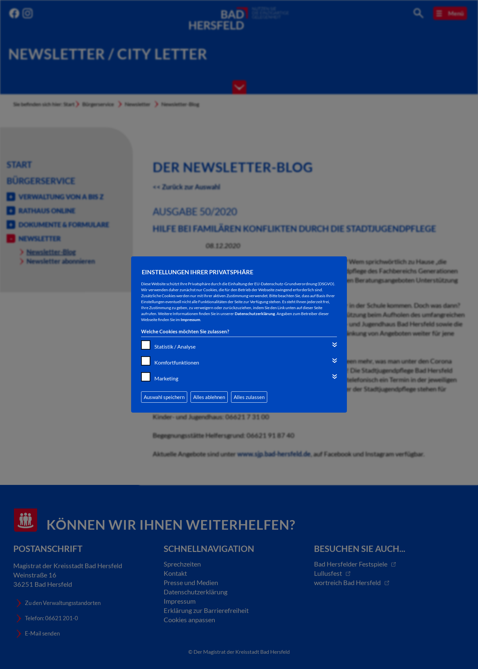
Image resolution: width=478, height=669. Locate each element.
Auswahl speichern (164, 397)
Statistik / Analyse (175, 346)
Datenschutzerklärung (255, 313)
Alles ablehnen (209, 397)
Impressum (190, 319)
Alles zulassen (249, 397)
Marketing (166, 378)
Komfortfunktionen (176, 362)
